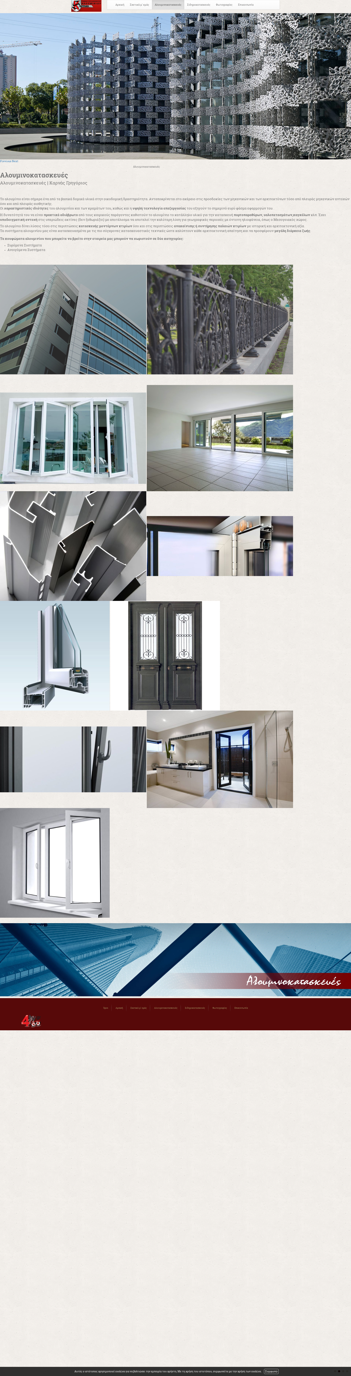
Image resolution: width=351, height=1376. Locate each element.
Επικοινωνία (246, 4)
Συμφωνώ (271, 1371)
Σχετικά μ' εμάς (139, 4)
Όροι (105, 1007)
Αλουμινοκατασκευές (168, 4)
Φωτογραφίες (224, 4)
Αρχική (119, 4)
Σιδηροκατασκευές (198, 4)
